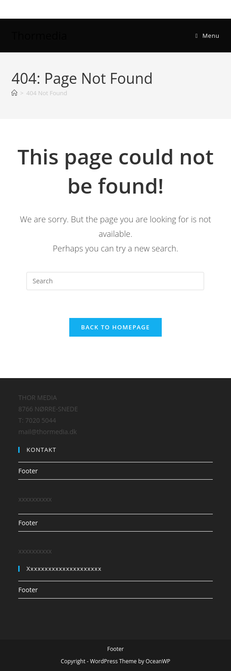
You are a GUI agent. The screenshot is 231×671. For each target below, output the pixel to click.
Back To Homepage (115, 327)
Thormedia (39, 35)
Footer (28, 470)
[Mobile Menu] (207, 35)
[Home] (14, 93)
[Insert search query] (115, 281)
